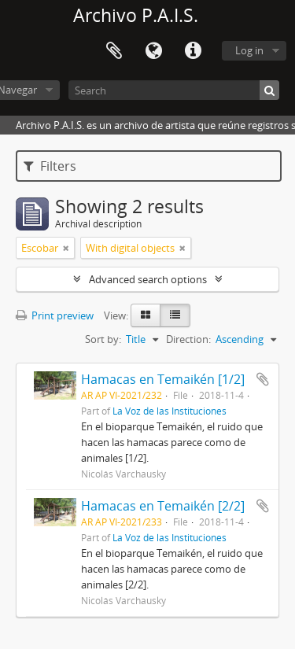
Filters (50, 166)
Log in (249, 50)
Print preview (55, 315)
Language (153, 51)
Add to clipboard (263, 379)
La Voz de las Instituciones (169, 410)
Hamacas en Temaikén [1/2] (163, 379)
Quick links (192, 51)
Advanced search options (148, 279)
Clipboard (114, 51)
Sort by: (103, 339)
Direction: (188, 339)
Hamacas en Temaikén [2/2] (163, 505)
